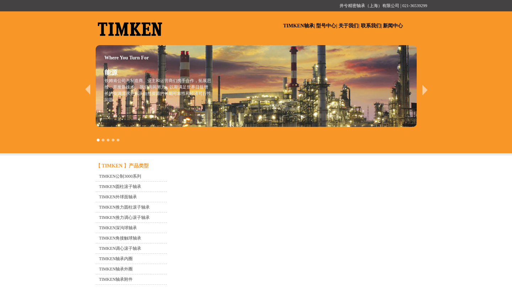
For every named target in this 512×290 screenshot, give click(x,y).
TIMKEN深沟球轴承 (118, 227)
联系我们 (371, 25)
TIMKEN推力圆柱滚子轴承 (124, 207)
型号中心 (326, 25)
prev (87, 89)
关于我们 (348, 25)
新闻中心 (393, 25)
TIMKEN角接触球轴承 (120, 238)
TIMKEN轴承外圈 (116, 269)
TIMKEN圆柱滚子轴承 (120, 186)
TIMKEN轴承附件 (116, 279)
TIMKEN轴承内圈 (116, 258)
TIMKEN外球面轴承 (118, 196)
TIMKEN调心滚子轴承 (120, 248)
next (425, 89)
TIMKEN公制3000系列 (120, 176)
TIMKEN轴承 (298, 25)
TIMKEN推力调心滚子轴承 (124, 217)
